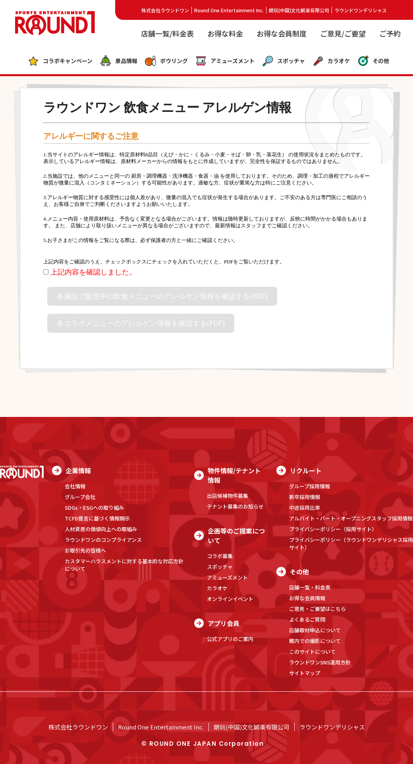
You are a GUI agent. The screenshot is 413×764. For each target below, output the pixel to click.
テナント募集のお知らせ (235, 506)
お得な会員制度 (282, 33)
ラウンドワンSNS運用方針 (320, 662)
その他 (373, 61)
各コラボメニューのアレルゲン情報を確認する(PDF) (141, 323)
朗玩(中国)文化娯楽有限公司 (299, 10)
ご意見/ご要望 (343, 33)
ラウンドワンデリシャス (360, 10)
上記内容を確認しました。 (89, 272)
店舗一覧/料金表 (167, 33)
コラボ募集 (220, 556)
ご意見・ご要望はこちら (317, 608)
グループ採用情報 (309, 486)
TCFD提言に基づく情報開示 (97, 518)
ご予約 (390, 33)
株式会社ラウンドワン (165, 10)
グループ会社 (80, 497)
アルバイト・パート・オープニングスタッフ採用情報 (351, 518)
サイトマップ (304, 673)
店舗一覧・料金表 (309, 587)
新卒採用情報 (304, 497)
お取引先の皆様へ (85, 550)
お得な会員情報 (307, 598)
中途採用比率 (304, 507)
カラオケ (331, 61)
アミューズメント (225, 61)
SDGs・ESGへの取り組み (94, 507)
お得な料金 (225, 33)
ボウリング (166, 61)
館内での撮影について (315, 641)
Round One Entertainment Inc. (229, 10)
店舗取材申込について (315, 630)
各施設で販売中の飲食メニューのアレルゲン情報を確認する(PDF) (162, 296)
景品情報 (118, 61)
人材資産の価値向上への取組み (101, 529)
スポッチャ (283, 61)
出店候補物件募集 (227, 495)
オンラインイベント (230, 599)
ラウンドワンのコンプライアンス (103, 539)
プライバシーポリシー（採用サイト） (333, 529)
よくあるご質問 (307, 619)
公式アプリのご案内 (230, 639)
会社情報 (75, 486)
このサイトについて (312, 651)
